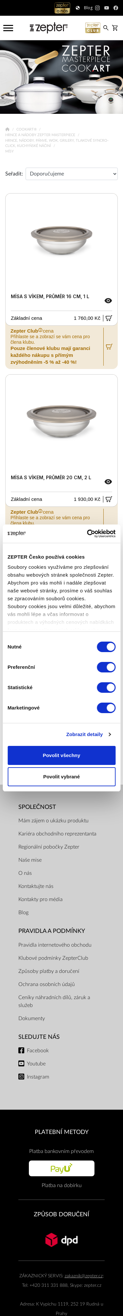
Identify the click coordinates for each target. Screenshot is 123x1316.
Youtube (36, 1063)
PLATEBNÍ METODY (62, 1132)
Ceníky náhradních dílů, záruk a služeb (54, 1001)
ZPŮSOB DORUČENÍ (61, 1214)
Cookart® (27, 129)
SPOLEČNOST (37, 807)
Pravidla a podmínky (51, 931)
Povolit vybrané (61, 776)
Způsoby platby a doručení (48, 971)
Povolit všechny (61, 755)
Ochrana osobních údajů (46, 984)
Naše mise (30, 860)
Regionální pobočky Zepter (48, 847)
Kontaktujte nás (35, 886)
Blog (23, 912)
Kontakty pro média (40, 899)
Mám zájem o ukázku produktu (53, 820)
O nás (25, 873)
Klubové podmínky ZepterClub (53, 958)
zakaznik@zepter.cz (84, 1275)
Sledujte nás (39, 1037)
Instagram (38, 1077)
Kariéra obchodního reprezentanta (57, 833)
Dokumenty (31, 1018)
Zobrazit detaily (84, 734)
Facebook (38, 1050)
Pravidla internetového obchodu (55, 945)
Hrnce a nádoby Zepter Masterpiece (40, 135)
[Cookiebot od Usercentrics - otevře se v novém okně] (87, 533)
